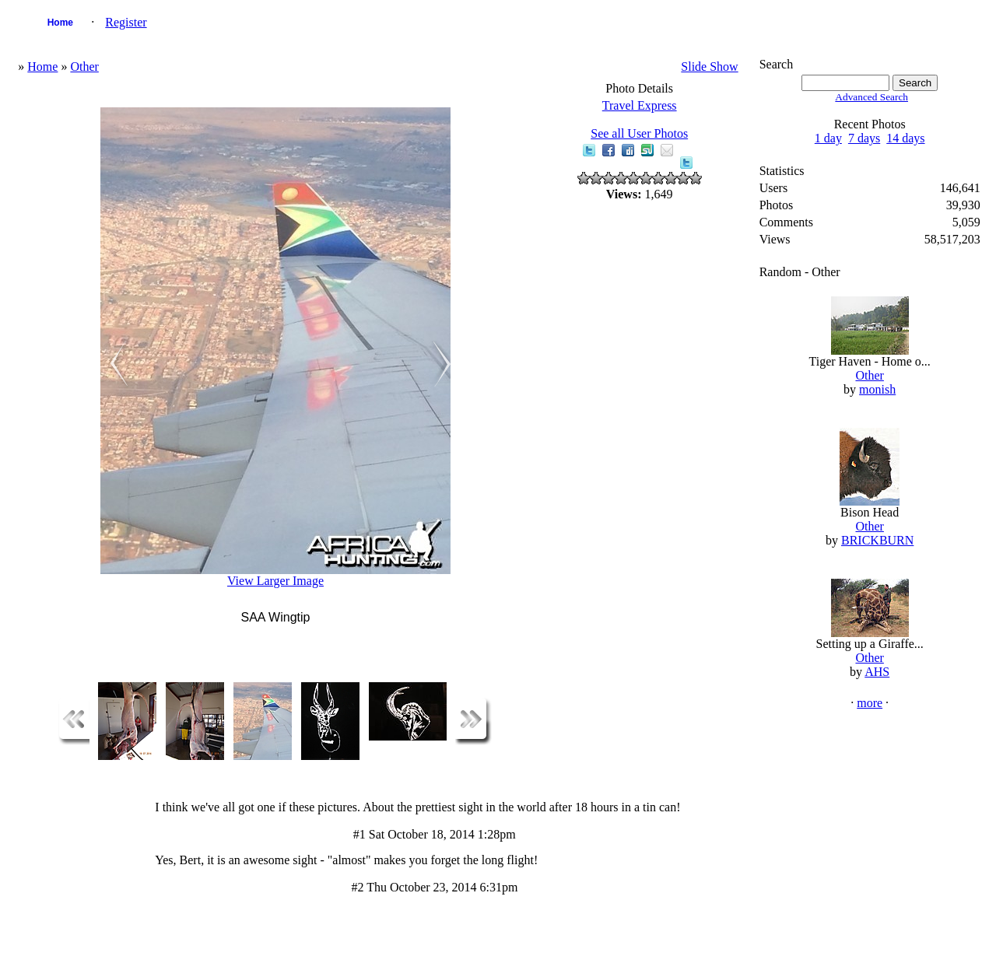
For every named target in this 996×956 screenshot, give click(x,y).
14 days (905, 138)
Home (60, 22)
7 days (864, 138)
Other (84, 66)
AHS (876, 671)
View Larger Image (275, 580)
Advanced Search (871, 97)
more (869, 702)
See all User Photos (639, 133)
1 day (828, 138)
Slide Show (709, 66)
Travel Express (639, 105)
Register (125, 22)
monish (877, 389)
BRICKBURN (877, 540)
